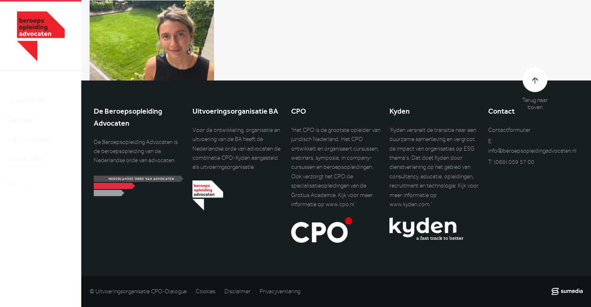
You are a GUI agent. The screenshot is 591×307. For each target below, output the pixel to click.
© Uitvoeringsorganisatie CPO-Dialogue (138, 291)
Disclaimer (237, 291)
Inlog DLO (45, 220)
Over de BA (27, 93)
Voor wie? (26, 152)
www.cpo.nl (340, 204)
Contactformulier (509, 130)
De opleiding (31, 132)
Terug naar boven (535, 104)
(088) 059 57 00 (514, 162)
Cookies (205, 291)
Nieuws (21, 113)
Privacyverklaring (280, 291)
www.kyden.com (409, 204)
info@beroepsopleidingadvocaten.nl (532, 150)
